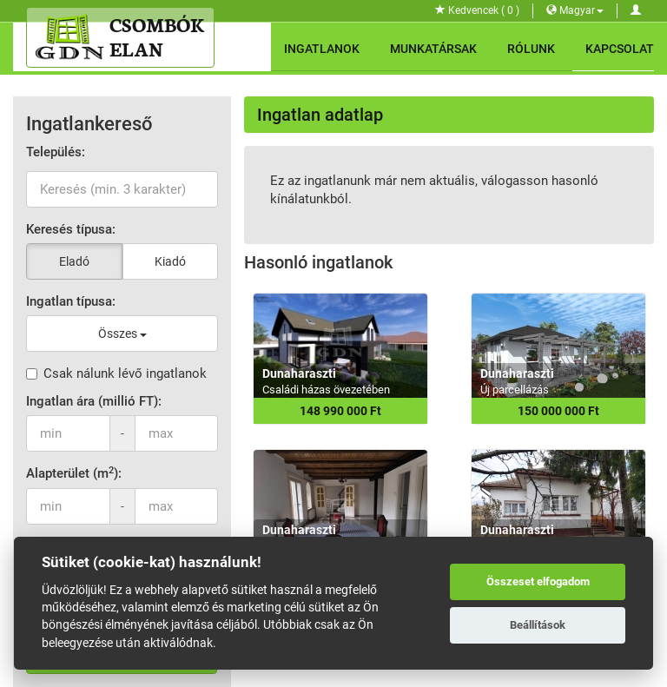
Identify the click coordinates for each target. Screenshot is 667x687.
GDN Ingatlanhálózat (258, 670)
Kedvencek (477, 10)
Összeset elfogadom (538, 581)
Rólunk (531, 49)
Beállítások (537, 624)
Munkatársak (433, 49)
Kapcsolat (619, 49)
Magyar (575, 10)
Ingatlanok (322, 49)
